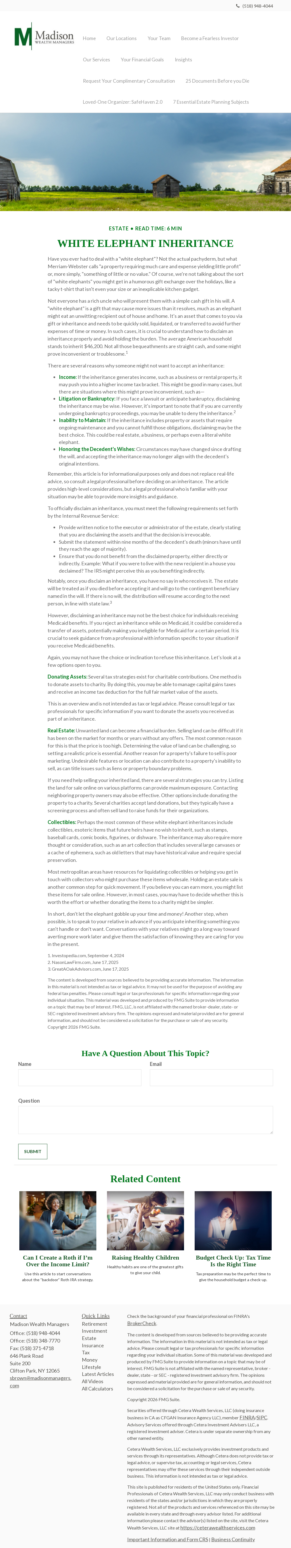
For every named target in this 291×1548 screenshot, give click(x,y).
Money (89, 1353)
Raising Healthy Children (145, 1251)
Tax (86, 1346)
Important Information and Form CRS (167, 1533)
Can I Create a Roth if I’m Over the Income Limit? (58, 1254)
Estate (89, 1332)
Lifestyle (91, 1360)
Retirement (94, 1317)
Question (29, 1094)
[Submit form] (32, 1145)
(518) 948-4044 (254, 5)
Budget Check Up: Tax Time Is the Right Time (233, 1254)
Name (24, 1057)
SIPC (262, 1411)
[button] (119, 29)
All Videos (92, 1375)
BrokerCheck (141, 1317)
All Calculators (97, 1382)
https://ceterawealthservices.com (217, 1521)
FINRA (247, 1411)
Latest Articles (98, 1367)
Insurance (93, 1339)
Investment (94, 1324)
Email (156, 1057)
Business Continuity (233, 1533)
